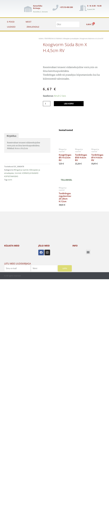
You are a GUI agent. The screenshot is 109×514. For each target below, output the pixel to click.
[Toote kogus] (46, 103)
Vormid (18, 173)
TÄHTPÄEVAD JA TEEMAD (53, 39)
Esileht (41, 39)
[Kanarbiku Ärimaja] (28, 9)
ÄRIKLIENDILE (33, 26)
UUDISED (11, 26)
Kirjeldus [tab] (11, 135)
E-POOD (10, 21)
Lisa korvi (69, 103)
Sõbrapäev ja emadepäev (71, 39)
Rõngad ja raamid (21, 170)
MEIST (28, 21)
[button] (88, 252)
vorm (10, 179)
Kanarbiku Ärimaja (37, 6)
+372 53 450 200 (66, 7)
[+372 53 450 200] (55, 8)
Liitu (65, 268)
